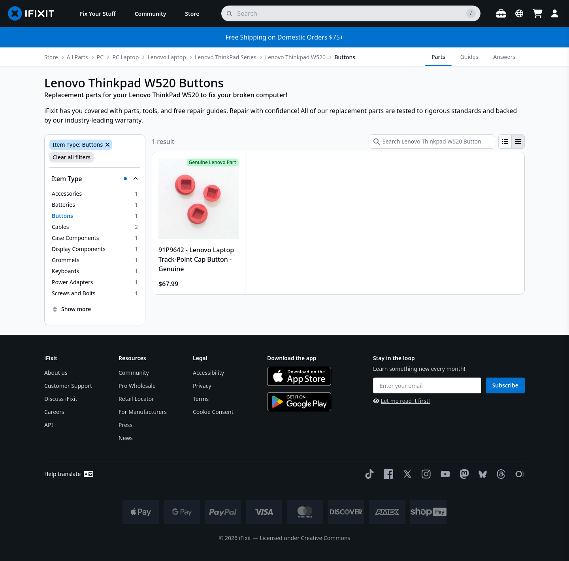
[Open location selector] (519, 13)
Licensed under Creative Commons (305, 538)
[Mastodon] (462, 474)
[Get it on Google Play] (299, 401)
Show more (71, 309)
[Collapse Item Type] (94, 179)
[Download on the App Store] (299, 376)
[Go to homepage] (34, 13)
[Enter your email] (427, 385)
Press (125, 425)
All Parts (77, 57)
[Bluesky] (481, 474)
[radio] (505, 141)
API (48, 425)
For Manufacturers (143, 412)
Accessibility (208, 372)
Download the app (292, 358)
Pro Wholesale (137, 385)
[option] (95, 194)
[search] (350, 13)
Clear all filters (71, 157)
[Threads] (499, 474)
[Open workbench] (501, 13)
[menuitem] (97, 13)
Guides (469, 56)
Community (134, 372)
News (126, 438)
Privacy (202, 385)
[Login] (554, 13)
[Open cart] (537, 13)
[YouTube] (443, 474)
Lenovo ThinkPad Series (225, 57)
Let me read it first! (401, 400)
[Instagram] (424, 474)
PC (100, 57)
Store (51, 57)
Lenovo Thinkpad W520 (295, 57)
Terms (201, 398)
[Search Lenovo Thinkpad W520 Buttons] (432, 141)
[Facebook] (387, 474)
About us (56, 372)
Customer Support (68, 385)
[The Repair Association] (518, 474)
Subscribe (505, 385)
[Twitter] (405, 474)
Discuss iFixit (60, 398)
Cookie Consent (213, 412)
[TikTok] (368, 474)
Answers (504, 56)
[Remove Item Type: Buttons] (106, 145)
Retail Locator (136, 398)
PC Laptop (125, 57)
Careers (54, 412)
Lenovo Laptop (167, 57)
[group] (511, 141)
